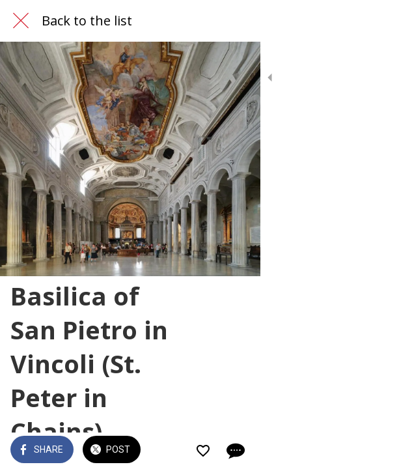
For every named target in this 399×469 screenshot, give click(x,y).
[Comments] (373, 450)
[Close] (21, 21)
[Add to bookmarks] (341, 450)
